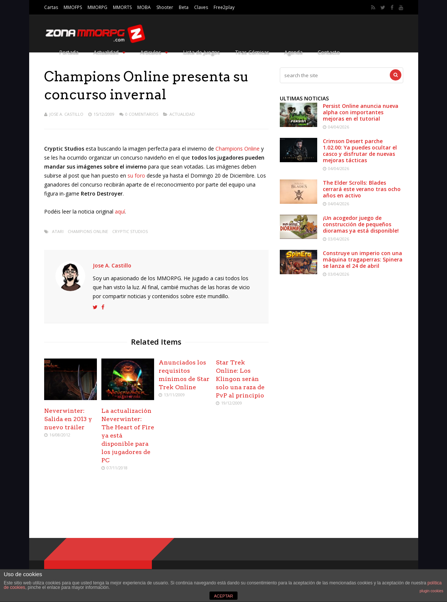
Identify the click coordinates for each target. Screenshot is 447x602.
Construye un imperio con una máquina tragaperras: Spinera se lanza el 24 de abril (362, 259)
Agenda (293, 52)
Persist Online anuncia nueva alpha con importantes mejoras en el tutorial (360, 112)
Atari (58, 231)
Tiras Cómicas (252, 52)
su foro (136, 175)
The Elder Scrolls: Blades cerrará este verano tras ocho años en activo (362, 189)
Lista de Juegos (201, 52)
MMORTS (122, 7)
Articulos (154, 52)
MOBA (144, 7)
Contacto (329, 52)
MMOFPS (73, 7)
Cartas (51, 7)
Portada (69, 52)
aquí (120, 211)
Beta (184, 7)
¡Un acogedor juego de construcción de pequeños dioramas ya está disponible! (361, 224)
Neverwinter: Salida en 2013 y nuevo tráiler (68, 419)
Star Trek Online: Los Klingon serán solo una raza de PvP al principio (240, 379)
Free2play (224, 7)
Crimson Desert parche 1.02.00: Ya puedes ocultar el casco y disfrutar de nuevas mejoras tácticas (360, 150)
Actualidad (109, 52)
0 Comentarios (141, 114)
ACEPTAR (223, 596)
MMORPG (97, 7)
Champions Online (237, 148)
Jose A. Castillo (66, 114)
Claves (201, 7)
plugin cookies (431, 591)
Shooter (164, 7)
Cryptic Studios (130, 231)
